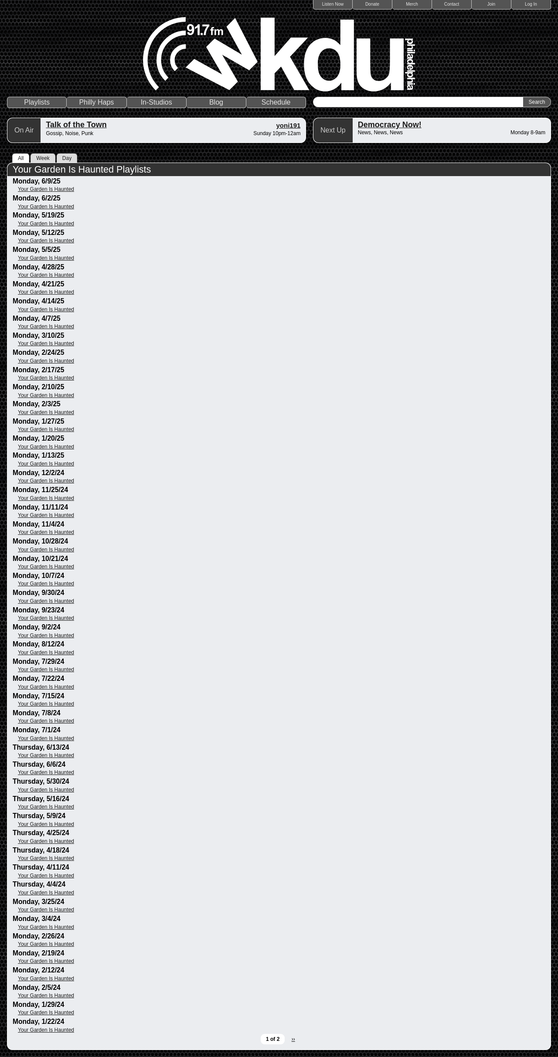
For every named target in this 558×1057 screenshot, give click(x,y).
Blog (216, 102)
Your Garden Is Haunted (46, 189)
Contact (451, 4)
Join (491, 4)
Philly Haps (96, 102)
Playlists (37, 102)
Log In (531, 4)
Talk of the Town (76, 124)
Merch (412, 4)
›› (293, 1039)
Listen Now (333, 4)
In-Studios (156, 102)
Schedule (276, 102)
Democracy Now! (390, 124)
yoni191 (288, 125)
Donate (372, 4)
